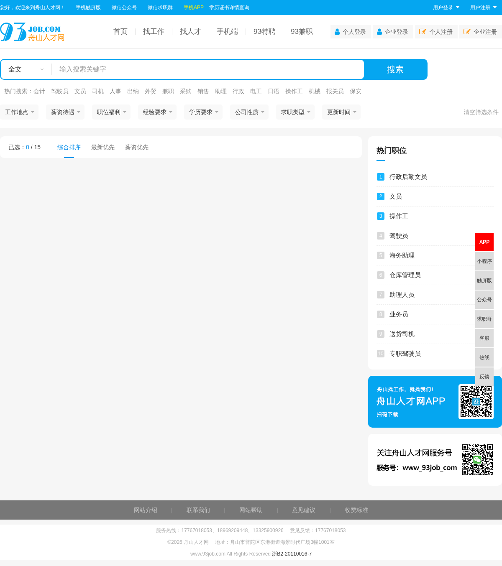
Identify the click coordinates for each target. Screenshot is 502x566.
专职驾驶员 (405, 353)
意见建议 (303, 510)
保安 (355, 91)
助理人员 (402, 294)
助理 (221, 91)
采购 (186, 91)
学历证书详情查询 (229, 7)
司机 (98, 91)
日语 (273, 91)
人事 (115, 91)
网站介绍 (145, 510)
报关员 (335, 91)
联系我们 (198, 510)
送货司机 (402, 333)
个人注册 (436, 31)
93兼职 (302, 32)
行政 (238, 91)
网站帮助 (251, 510)
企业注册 (480, 31)
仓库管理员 (405, 274)
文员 (80, 91)
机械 (314, 91)
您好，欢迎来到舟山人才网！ (32, 7)
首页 (120, 32)
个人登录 (350, 31)
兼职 (168, 91)
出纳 (133, 91)
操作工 (294, 91)
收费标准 (356, 510)
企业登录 (392, 31)
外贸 (150, 91)
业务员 (398, 314)
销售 (203, 91)
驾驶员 (60, 91)
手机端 (227, 32)
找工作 (153, 32)
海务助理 (402, 255)
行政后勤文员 (408, 176)
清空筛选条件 (481, 112)
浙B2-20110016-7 (292, 554)
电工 (256, 91)
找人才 (190, 32)
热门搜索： (18, 91)
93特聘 (265, 32)
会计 (39, 91)
